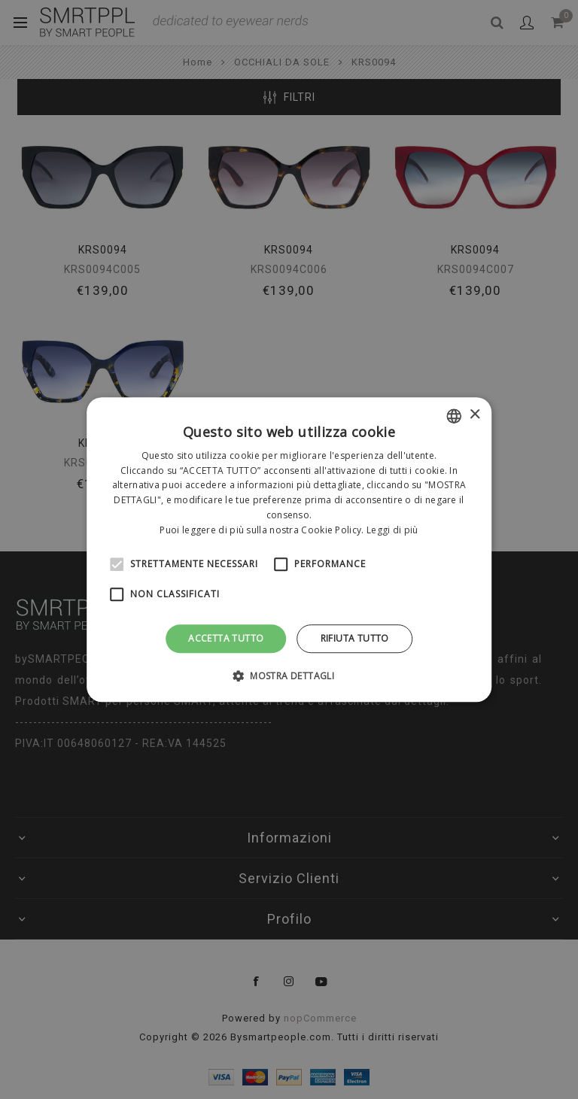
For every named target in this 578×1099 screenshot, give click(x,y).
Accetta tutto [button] (225, 638)
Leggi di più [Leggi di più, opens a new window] (392, 530)
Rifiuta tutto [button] (355, 638)
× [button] (474, 414)
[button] (289, 675)
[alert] (289, 549)
